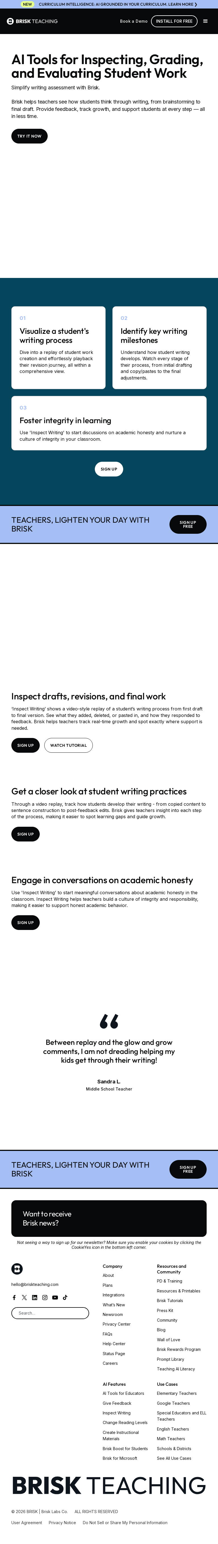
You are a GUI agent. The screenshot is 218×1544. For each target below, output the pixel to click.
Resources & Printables (178, 1290)
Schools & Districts (174, 1448)
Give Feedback (117, 1403)
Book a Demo (134, 21)
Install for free (174, 21)
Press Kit (165, 1310)
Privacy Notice (62, 1522)
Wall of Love (168, 1339)
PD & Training (169, 1281)
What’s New (114, 1304)
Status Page (114, 1353)
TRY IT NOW (29, 136)
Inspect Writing (117, 1412)
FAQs (107, 1334)
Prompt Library (170, 1359)
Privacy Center (117, 1324)
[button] (205, 21)
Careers (110, 1363)
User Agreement (26, 1522)
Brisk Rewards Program (179, 1349)
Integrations (114, 1294)
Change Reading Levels (125, 1422)
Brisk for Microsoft (120, 1458)
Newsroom (113, 1314)
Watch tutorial (68, 745)
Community (167, 1320)
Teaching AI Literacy (176, 1368)
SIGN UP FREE (188, 524)
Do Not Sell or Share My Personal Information (125, 1522)
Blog (161, 1329)
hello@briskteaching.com (34, 1284)
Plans (108, 1285)
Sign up (109, 469)
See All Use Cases (174, 1458)
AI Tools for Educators (123, 1393)
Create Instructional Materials (121, 1435)
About (108, 1275)
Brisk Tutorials (170, 1300)
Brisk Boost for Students (125, 1448)
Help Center (114, 1343)
